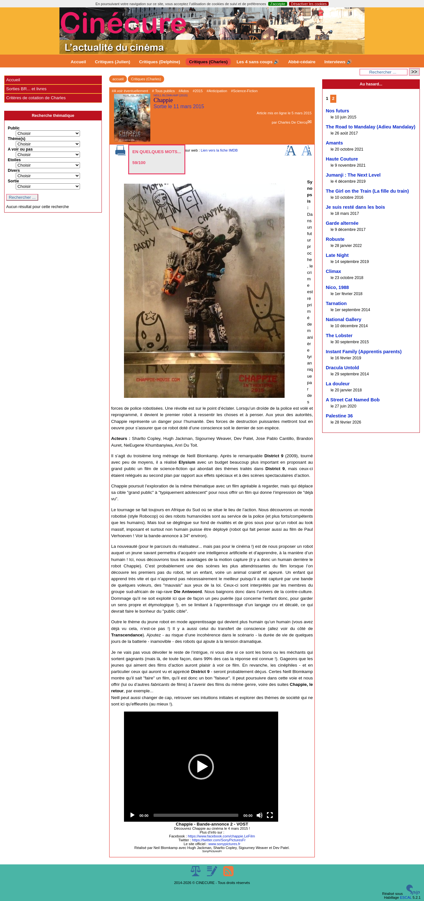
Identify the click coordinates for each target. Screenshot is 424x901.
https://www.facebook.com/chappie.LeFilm (221, 836)
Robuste (335, 239)
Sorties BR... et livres (26, 88)
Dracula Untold (342, 367)
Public (14, 128)
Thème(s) (16, 138)
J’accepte (277, 4)
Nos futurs (337, 110)
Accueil (78, 61)
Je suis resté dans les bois (355, 207)
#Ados (184, 91)
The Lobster (339, 335)
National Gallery (343, 319)
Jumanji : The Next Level (353, 175)
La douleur (337, 383)
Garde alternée (342, 223)
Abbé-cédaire (301, 61)
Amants (334, 142)
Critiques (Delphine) (159, 61)
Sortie (13, 181)
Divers (14, 170)
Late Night (337, 255)
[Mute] (259, 815)
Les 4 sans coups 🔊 (257, 61)
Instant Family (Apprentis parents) (364, 351)
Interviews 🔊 (338, 61)
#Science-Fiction (244, 91)
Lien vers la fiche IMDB (219, 150)
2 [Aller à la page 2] (333, 98)
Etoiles (14, 160)
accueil (118, 79)
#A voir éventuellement (130, 91)
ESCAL (405, 897)
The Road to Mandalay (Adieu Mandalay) (370, 126)
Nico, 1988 (337, 287)
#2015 (198, 91)
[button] (201, 767)
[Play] (132, 815)
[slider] (196, 815)
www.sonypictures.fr (224, 844)
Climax (333, 271)
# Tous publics (163, 91)
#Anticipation (217, 91)
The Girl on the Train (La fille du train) (367, 191)
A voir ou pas (20, 149)
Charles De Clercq (292, 122)
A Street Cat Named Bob (353, 399)
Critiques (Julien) (112, 61)
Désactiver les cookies (309, 4)
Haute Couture (342, 159)
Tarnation (336, 303)
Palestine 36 (339, 415)
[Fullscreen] (270, 815)
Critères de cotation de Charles (36, 97)
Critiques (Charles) (208, 61)
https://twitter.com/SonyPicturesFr (219, 840)
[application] (201, 767)
